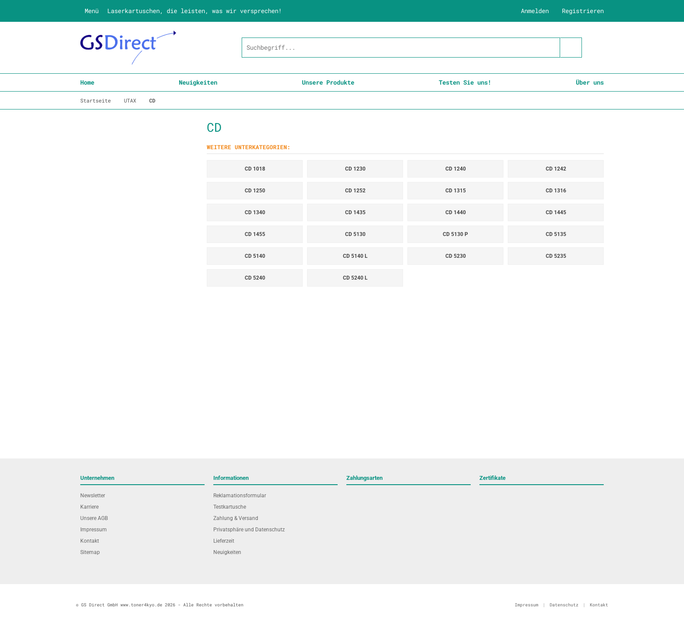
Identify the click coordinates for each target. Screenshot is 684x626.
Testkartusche (229, 507)
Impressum (93, 530)
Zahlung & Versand (235, 518)
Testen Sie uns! (465, 82)
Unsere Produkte (328, 82)
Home (87, 82)
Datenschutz (564, 605)
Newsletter (92, 496)
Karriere (89, 507)
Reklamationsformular (239, 496)
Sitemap (90, 552)
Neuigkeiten (198, 82)
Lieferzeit (223, 541)
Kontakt (89, 541)
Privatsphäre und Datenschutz (249, 530)
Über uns (590, 82)
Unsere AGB (94, 518)
